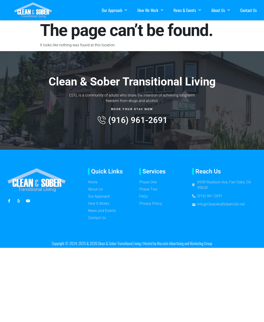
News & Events (187, 10)
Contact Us (248, 10)
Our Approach (114, 10)
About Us (220, 10)
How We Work (150, 10)
